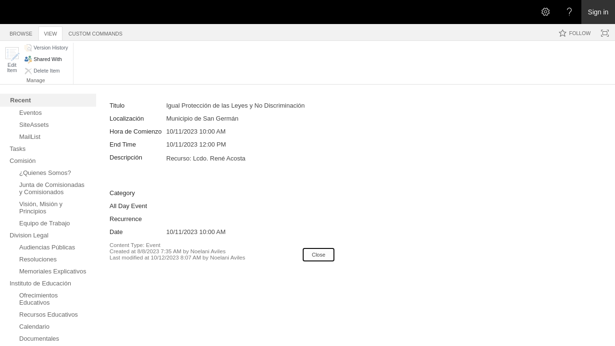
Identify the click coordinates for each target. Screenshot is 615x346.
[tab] (20, 32)
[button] (12, 59)
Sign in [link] (598, 12)
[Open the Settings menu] (545, 12)
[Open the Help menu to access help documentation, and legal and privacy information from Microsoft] (569, 12)
